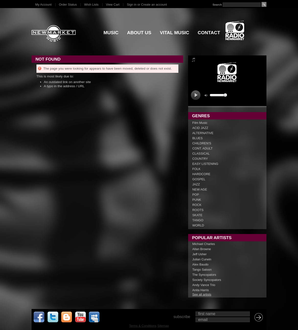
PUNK (196, 200)
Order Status (68, 4)
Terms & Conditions (143, 326)
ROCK (196, 205)
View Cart (113, 4)
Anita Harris (200, 290)
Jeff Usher (199, 254)
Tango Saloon (202, 269)
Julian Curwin (201, 259)
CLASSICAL (201, 153)
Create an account (154, 4)
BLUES (197, 138)
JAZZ (196, 184)
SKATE (197, 215)
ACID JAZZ (200, 128)
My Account (43, 4)
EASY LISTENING (205, 164)
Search (217, 4)
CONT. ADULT (202, 148)
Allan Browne (201, 249)
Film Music (199, 123)
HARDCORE (201, 174)
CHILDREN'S (201, 143)
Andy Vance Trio (203, 285)
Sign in (131, 4)
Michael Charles (203, 244)
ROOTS (198, 210)
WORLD (198, 225)
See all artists (201, 294)
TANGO (197, 220)
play (196, 95)
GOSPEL (198, 179)
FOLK (196, 169)
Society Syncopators (206, 280)
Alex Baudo (200, 264)
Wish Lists (91, 4)
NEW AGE (199, 189)
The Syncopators (204, 275)
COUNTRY (200, 158)
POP (195, 194)
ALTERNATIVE (202, 133)
